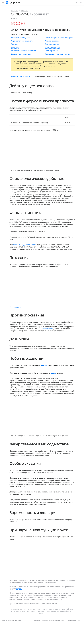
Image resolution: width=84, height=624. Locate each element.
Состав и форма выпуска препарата (59, 38)
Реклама (18, 620)
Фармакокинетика (52, 41)
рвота (53, 373)
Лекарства (14, 11)
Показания (15, 44)
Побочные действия (52, 47)
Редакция (37, 620)
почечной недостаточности (24, 245)
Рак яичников (15, 307)
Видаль (19, 589)
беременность (47, 329)
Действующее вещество (20, 38)
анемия (44, 365)
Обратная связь (71, 620)
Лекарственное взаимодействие (23, 51)
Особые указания (51, 51)
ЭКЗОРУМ (24, 11)
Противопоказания (52, 44)
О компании (10, 620)
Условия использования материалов (53, 620)
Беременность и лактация (21, 54)
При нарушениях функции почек (57, 54)
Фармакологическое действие (22, 41)
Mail (3, 620)
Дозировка (15, 47)
